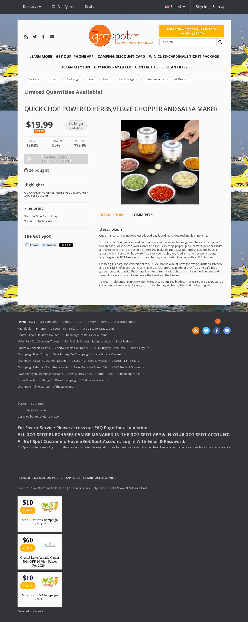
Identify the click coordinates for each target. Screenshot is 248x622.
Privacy (91, 322)
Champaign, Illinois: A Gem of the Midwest (45, 387)
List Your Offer (49, 322)
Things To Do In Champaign (59, 380)
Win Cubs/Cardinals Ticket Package (184, 56)
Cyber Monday (27, 380)
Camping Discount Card (121, 56)
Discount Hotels (124, 322)
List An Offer (175, 67)
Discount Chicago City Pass (89, 361)
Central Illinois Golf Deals (71, 348)
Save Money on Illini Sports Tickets (90, 374)
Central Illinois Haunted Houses (39, 335)
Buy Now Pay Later (112, 67)
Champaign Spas (129, 374)
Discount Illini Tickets (64, 328)
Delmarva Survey (93, 380)
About (67, 322)
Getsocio (39, 611)
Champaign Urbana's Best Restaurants (43, 367)
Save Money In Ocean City (90, 367)
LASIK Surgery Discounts (109, 348)
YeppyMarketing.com (48, 416)
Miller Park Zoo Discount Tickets (39, 341)
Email (34, 245)
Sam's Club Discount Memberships (87, 341)
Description (111, 214)
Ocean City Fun (75, 67)
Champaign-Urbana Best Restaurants (42, 361)
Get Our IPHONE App (75, 56)
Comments (142, 214)
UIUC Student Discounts (99, 328)
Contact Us (147, 67)
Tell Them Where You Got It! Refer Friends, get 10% (191, 31)
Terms (105, 322)
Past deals (24, 328)
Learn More (41, 56)
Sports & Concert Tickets (34, 348)
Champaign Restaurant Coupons (85, 335)
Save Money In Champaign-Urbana (40, 374)
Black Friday (123, 341)
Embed (51, 245)
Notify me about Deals (76, 6)
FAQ (79, 322)
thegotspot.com (36, 410)
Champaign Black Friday (33, 354)
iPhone (41, 328)
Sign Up (219, 6)
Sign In (201, 6)
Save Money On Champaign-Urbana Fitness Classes (87, 354)
